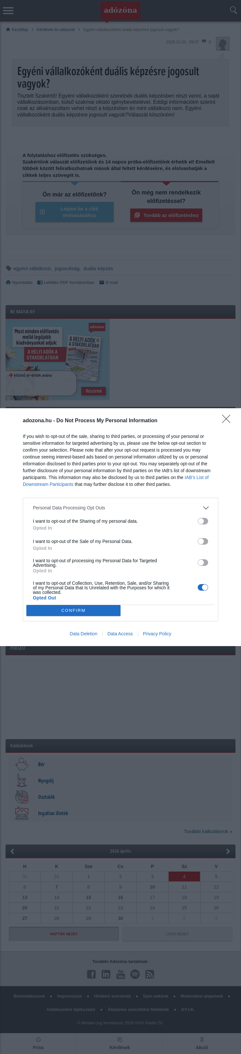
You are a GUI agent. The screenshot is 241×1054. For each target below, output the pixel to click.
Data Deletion (83, 633)
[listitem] (120, 507)
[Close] (228, 421)
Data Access (120, 633)
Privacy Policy (157, 633)
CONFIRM (73, 610)
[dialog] (120, 527)
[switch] (203, 521)
